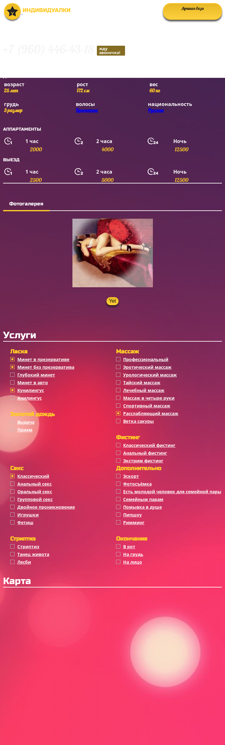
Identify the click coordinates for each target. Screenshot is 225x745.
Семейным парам (143, 499)
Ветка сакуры (138, 421)
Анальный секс (34, 484)
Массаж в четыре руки (149, 398)
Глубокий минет (36, 375)
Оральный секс (34, 492)
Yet (112, 301)
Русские (156, 110)
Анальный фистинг (145, 453)
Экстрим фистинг (143, 461)
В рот (129, 546)
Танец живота (33, 554)
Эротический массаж (147, 367)
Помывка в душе (142, 507)
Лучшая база (193, 8)
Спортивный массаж (146, 406)
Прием (24, 430)
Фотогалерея (26, 204)
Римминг (134, 522)
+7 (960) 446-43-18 (64, 50)
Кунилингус (30, 390)
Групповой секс (35, 499)
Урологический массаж (150, 375)
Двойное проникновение (46, 507)
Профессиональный (145, 359)
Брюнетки (86, 110)
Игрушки (28, 515)
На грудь (133, 554)
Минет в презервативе (43, 359)
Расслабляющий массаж (150, 413)
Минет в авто (32, 382)
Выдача (25, 422)
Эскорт (131, 476)
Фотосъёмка (137, 484)
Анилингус (29, 398)
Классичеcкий (33, 476)
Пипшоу (132, 515)
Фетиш (25, 522)
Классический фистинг (149, 445)
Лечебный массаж (143, 390)
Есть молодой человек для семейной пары (172, 492)
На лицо (132, 562)
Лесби (24, 562)
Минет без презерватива (45, 367)
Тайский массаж (141, 382)
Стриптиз (28, 546)
